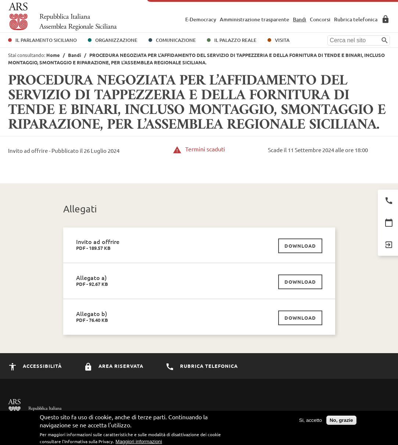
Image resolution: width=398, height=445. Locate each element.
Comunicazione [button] (176, 40)
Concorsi (320, 19)
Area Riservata (385, 19)
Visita (282, 40)
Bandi (299, 19)
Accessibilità (35, 366)
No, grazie (341, 421)
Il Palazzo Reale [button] (235, 40)
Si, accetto (310, 421)
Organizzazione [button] (116, 40)
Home (53, 55)
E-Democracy (200, 19)
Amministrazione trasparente (254, 19)
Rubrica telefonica (355, 19)
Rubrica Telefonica (201, 366)
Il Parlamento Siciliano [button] (46, 40)
